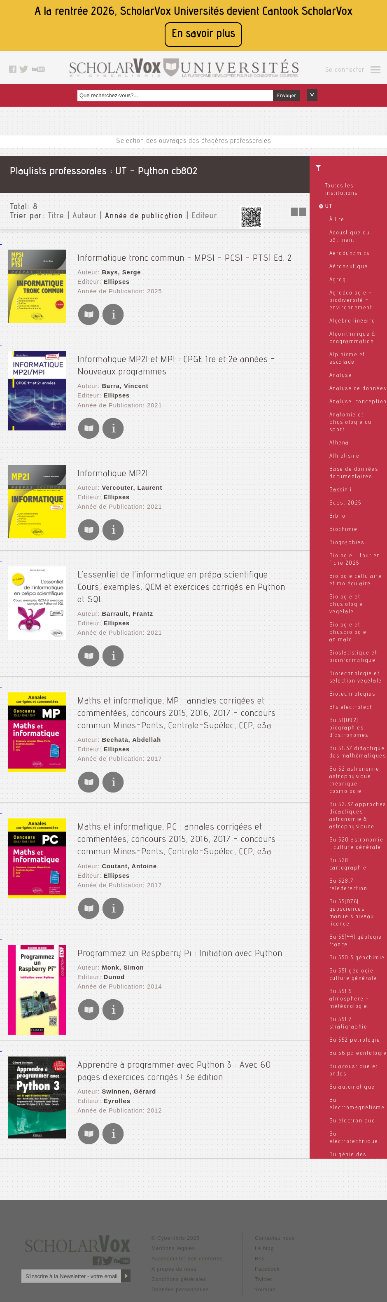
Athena (339, 443)
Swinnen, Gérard (127, 1044)
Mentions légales (173, 1202)
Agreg (337, 280)
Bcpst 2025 (345, 503)
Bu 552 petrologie (354, 1040)
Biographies (346, 543)
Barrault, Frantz (125, 585)
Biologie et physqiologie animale (348, 632)
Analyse (340, 376)
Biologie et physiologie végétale (346, 604)
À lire (337, 220)
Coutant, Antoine (127, 824)
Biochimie (343, 530)
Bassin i (340, 490)
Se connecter (344, 70)
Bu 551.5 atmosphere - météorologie (349, 999)
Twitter (263, 1233)
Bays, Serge (119, 269)
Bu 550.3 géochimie (357, 958)
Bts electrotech (351, 708)
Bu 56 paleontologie (358, 1054)
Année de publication (144, 216)
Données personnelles (180, 1243)
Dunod (113, 930)
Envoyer (286, 96)
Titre (56, 216)
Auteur (84, 216)
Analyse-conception (358, 402)
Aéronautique (348, 267)
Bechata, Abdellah (129, 704)
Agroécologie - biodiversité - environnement (351, 300)
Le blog (264, 1202)
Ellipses (115, 277)
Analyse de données (358, 389)
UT (329, 207)
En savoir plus (203, 34)
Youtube (265, 1243)
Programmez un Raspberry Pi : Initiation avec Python (179, 908)
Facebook (267, 1222)
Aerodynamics (349, 254)
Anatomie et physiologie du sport (350, 422)
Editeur (204, 216)
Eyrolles (115, 1053)
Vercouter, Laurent (130, 476)
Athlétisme (344, 456)
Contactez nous (275, 1191)
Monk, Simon (121, 922)
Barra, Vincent (123, 377)
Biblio (337, 516)
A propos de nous (174, 1222)
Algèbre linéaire (352, 321)
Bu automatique (352, 1087)
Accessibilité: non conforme (187, 1212)
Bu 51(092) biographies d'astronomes (348, 728)
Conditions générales (179, 1233)
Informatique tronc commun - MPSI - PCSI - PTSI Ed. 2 (184, 254)
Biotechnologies (352, 694)
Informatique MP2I (112, 462)
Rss (260, 1212)
